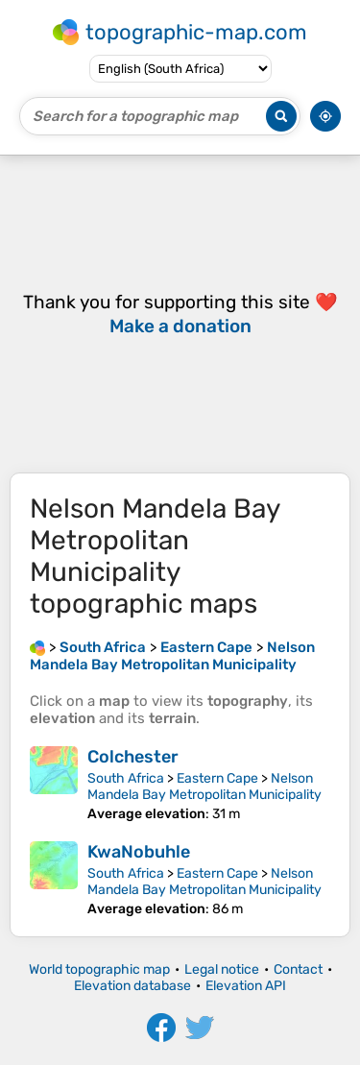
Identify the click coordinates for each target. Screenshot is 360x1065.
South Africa (125, 778)
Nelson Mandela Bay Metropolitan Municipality (204, 786)
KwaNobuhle (138, 851)
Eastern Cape (217, 778)
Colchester (133, 756)
